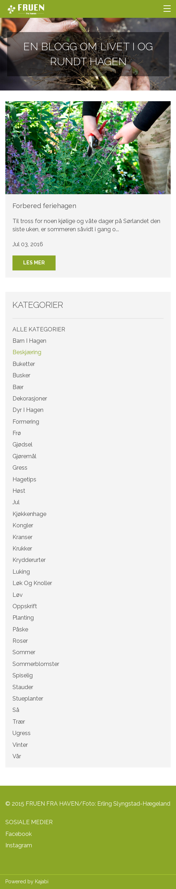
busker (21, 375)
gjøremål (24, 456)
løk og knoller (32, 583)
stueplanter (27, 698)
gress (19, 467)
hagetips (24, 479)
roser (20, 640)
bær (18, 387)
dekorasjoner (29, 398)
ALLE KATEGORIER (38, 329)
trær (18, 721)
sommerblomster (35, 664)
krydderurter (29, 560)
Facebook (18, 834)
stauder (22, 687)
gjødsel (22, 444)
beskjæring (26, 352)
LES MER (34, 262)
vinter (20, 744)
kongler (22, 525)
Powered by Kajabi (26, 881)
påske (20, 629)
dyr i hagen (27, 410)
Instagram (18, 845)
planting (23, 617)
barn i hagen (29, 340)
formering (25, 421)
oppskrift (24, 606)
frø (16, 433)
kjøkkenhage (29, 514)
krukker (22, 548)
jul (16, 502)
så (15, 710)
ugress (21, 733)
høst (18, 490)
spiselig (22, 675)
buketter (23, 364)
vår (16, 756)
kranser (22, 537)
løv (17, 594)
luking (21, 571)
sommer (23, 652)
